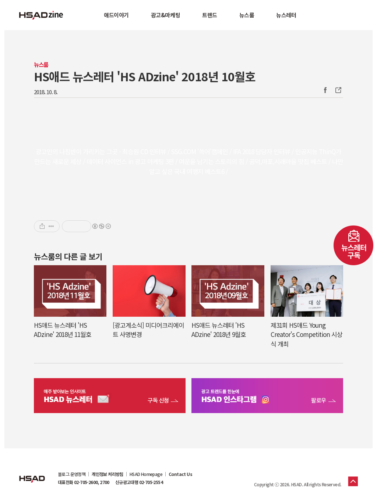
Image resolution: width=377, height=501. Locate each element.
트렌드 (209, 15)
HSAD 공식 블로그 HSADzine (41, 15)
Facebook (325, 90)
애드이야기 (116, 15)
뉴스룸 (246, 15)
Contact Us (180, 474)
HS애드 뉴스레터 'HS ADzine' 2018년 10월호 (144, 76)
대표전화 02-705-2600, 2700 (83, 482)
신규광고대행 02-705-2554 (139, 482)
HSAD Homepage (146, 474)
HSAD (32, 473)
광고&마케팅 (165, 15)
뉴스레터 (286, 15)
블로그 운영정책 (71, 474)
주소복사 (337, 90)
